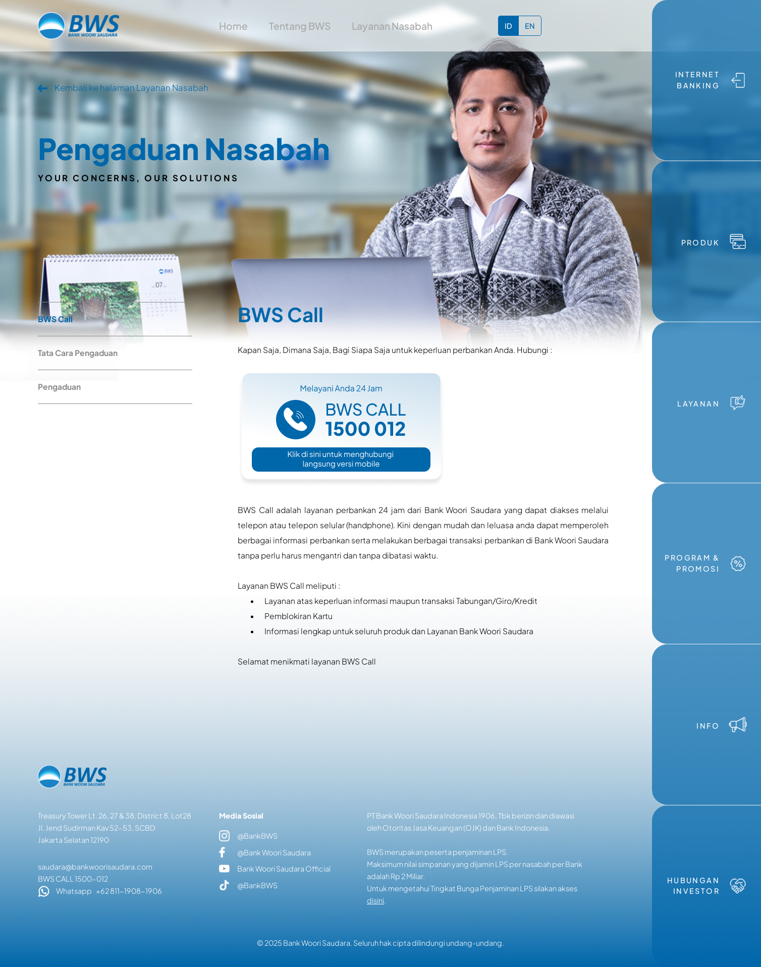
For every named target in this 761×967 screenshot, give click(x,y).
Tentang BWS (300, 26)
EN (530, 25)
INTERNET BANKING (697, 80)
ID (508, 25)
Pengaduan (59, 386)
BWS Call (55, 319)
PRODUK (700, 242)
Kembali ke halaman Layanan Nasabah (131, 87)
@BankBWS (248, 836)
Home (233, 26)
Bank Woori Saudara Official (275, 868)
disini (375, 900)
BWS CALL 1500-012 (73, 878)
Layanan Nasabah (392, 26)
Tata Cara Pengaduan (78, 353)
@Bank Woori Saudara (265, 852)
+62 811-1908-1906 (129, 890)
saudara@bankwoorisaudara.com (95, 866)
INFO (708, 725)
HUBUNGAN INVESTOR (693, 886)
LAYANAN (698, 403)
